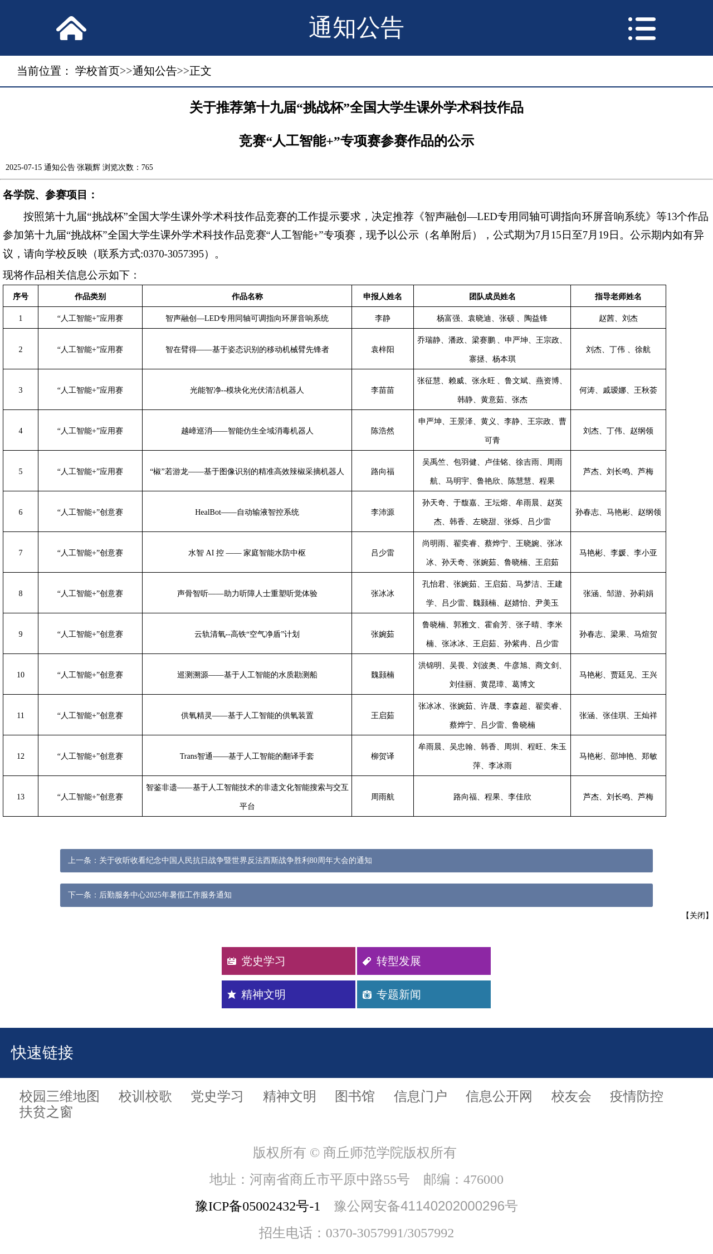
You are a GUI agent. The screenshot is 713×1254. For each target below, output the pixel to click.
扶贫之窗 (46, 1112)
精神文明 (263, 994)
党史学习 (263, 961)
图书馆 (355, 1096)
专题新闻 (399, 994)
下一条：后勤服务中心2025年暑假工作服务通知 (150, 895)
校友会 (571, 1096)
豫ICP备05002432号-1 (257, 1206)
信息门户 (420, 1096)
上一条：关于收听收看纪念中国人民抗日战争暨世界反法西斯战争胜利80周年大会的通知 (220, 860)
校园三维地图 (59, 1096)
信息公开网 (499, 1096)
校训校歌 (145, 1096)
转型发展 (399, 961)
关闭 (697, 915)
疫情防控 (636, 1096)
